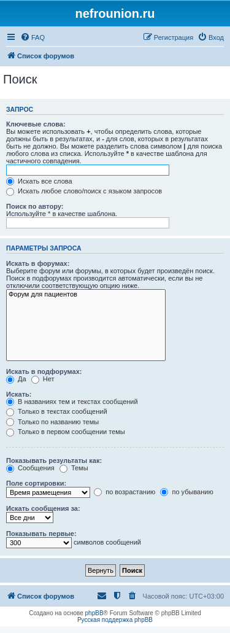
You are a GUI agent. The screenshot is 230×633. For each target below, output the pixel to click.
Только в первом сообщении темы (65, 431)
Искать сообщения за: (43, 508)
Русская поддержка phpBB (115, 619)
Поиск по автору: (34, 206)
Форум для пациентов (85, 294)
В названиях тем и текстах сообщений (72, 401)
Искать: (18, 394)
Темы (73, 468)
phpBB (94, 613)
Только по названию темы (52, 421)
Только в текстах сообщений (56, 411)
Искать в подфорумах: (44, 371)
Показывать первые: (41, 533)
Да (16, 379)
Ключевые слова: (36, 124)
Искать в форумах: (37, 263)
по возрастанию (124, 491)
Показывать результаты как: (54, 460)
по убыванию (186, 491)
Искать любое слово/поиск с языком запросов (84, 191)
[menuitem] (32, 37)
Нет (43, 379)
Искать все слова (39, 181)
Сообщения (30, 468)
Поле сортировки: (36, 483)
